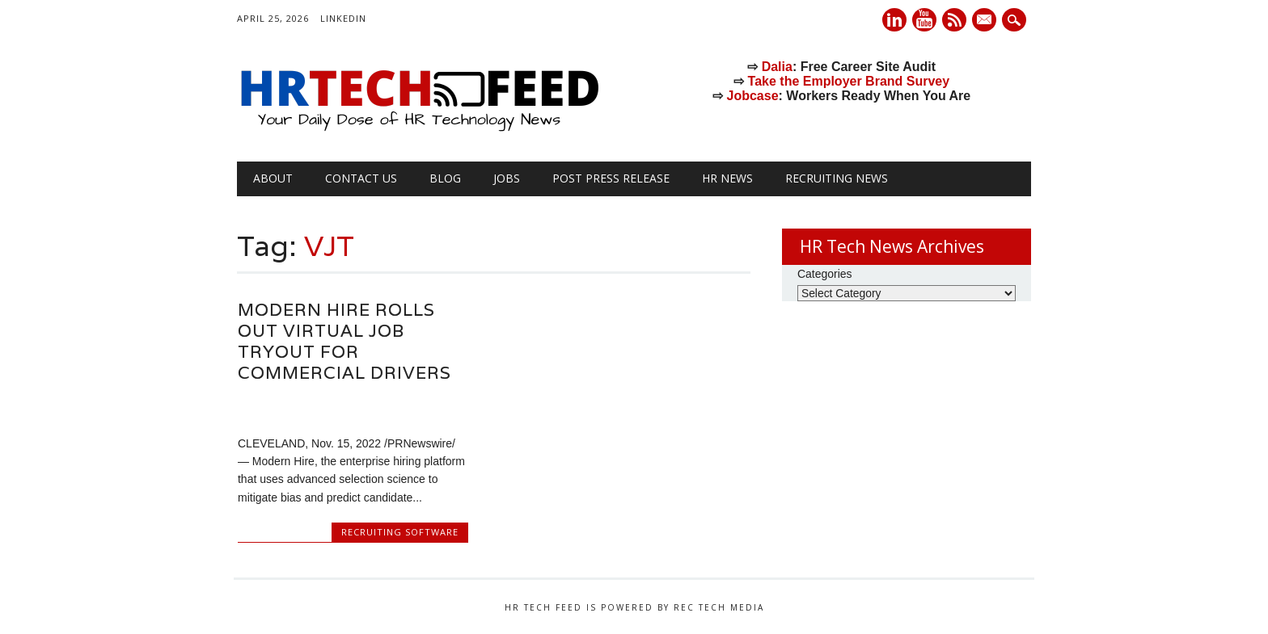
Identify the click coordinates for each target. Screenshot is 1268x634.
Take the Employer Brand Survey (849, 81)
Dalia (777, 66)
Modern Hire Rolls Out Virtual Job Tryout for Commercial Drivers (344, 341)
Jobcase (753, 96)
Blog (445, 178)
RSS (954, 19)
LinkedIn (343, 18)
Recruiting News (836, 178)
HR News (727, 178)
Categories (824, 273)
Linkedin (894, 19)
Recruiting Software (400, 532)
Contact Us (361, 178)
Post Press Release (611, 178)
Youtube (924, 19)
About (273, 178)
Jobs (506, 178)
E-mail (985, 20)
